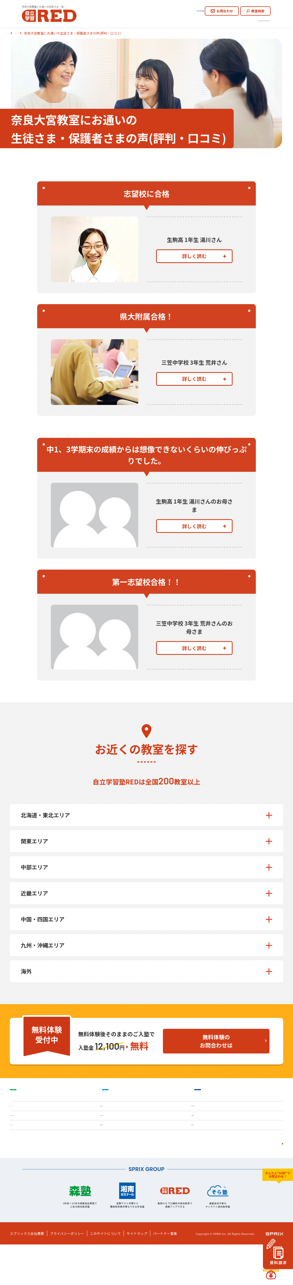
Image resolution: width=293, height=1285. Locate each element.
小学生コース (127, 8)
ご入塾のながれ (174, 21)
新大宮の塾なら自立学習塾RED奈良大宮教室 (80, 33)
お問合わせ (222, 8)
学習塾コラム (210, 1149)
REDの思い (113, 21)
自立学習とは (142, 21)
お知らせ (206, 1171)
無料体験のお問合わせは (216, 1041)
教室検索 (255, 8)
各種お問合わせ (122, 1171)
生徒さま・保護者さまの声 (217, 21)
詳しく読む (204, 262)
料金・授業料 (119, 1149)
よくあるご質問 (259, 21)
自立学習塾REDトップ (24, 33)
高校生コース (188, 8)
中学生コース (158, 8)
